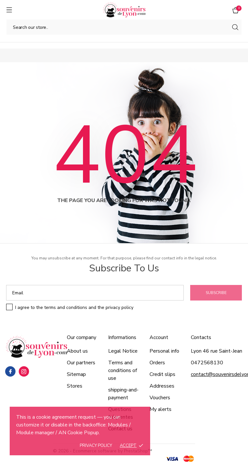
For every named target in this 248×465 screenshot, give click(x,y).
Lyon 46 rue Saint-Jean (216, 351)
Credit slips (162, 374)
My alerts (160, 409)
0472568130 (207, 362)
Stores (74, 386)
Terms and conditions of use (122, 370)
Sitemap (76, 374)
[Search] (124, 27)
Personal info (164, 351)
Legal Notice (123, 351)
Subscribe (216, 292)
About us (77, 351)
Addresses (162, 386)
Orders (157, 362)
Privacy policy (96, 445)
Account (159, 337)
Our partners (81, 362)
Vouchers (160, 397)
